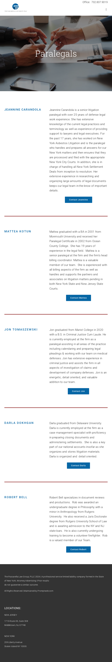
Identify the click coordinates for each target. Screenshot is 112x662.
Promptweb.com (45, 591)
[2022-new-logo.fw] (15, 4)
